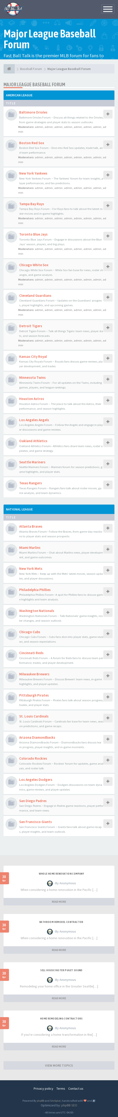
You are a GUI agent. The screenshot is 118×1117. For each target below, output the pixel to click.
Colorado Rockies (33, 758)
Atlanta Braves (30, 526)
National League (19, 509)
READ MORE (59, 901)
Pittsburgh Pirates (34, 695)
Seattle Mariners (32, 462)
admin (39, 127)
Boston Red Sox (31, 143)
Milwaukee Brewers (34, 674)
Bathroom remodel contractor (61, 922)
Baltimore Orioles (33, 112)
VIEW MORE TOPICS (59, 1065)
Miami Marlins (30, 547)
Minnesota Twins (32, 377)
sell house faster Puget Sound (61, 970)
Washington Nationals (36, 610)
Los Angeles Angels (34, 420)
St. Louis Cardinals (34, 716)
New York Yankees (33, 173)
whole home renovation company (61, 873)
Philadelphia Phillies (35, 589)
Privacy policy (43, 1088)
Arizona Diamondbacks (37, 737)
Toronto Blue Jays (33, 234)
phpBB (40, 1100)
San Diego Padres (33, 801)
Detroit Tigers (30, 326)
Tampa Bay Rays (31, 204)
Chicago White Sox (33, 265)
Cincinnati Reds (31, 653)
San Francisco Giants (35, 821)
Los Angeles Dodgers (35, 779)
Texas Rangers (30, 483)
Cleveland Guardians (35, 295)
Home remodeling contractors (61, 1018)
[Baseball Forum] (9, 68)
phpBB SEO (69, 1105)
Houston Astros (31, 398)
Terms (60, 1088)
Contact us (75, 1088)
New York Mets (30, 568)
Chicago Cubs (29, 632)
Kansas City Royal (33, 356)
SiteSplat (55, 1100)
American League (19, 95)
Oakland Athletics (33, 441)
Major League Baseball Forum (34, 84)
